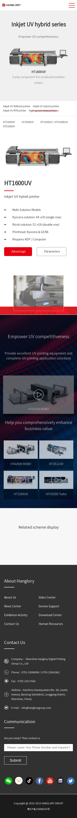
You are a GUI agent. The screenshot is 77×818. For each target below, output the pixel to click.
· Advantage (17, 251)
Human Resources (51, 623)
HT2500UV (28, 122)
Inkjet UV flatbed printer (16, 106)
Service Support (49, 606)
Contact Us (11, 623)
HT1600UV (9, 122)
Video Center (47, 597)
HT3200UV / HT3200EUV (54, 122)
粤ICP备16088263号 (38, 809)
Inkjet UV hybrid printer (46, 106)
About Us (10, 597)
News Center (12, 606)
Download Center (50, 615)
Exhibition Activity (16, 615)
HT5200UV (9, 126)
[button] (22, 324)
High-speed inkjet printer (43, 110)
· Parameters (51, 251)
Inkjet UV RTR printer (14, 110)
